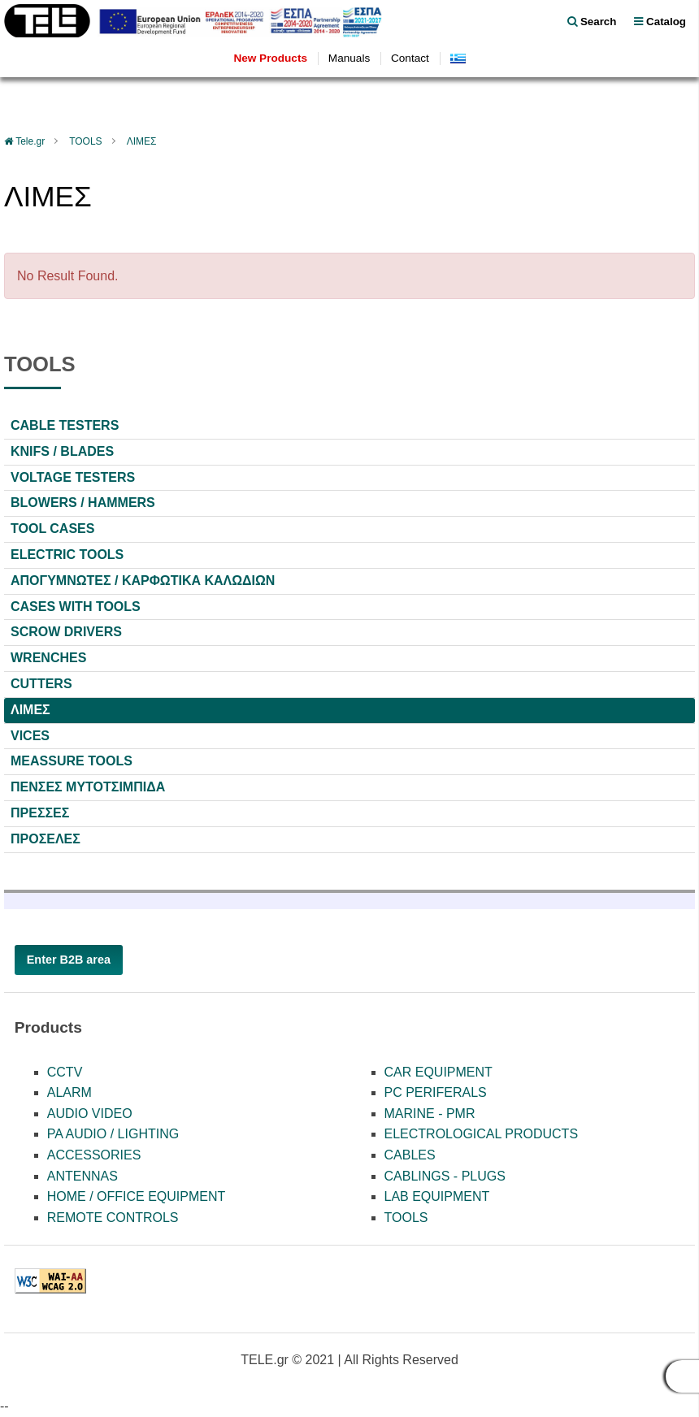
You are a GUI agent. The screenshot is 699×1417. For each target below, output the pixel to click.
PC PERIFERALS (435, 1092)
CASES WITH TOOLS (76, 606)
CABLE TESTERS (65, 425)
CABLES (410, 1155)
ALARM (69, 1092)
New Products (270, 58)
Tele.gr (30, 141)
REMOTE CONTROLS (113, 1217)
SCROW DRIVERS (66, 632)
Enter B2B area (69, 959)
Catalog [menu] (660, 21)
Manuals (349, 58)
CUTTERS (41, 684)
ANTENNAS (82, 1176)
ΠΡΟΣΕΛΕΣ (45, 839)
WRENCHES (48, 658)
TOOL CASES (52, 528)
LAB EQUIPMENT (437, 1196)
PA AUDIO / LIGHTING (113, 1134)
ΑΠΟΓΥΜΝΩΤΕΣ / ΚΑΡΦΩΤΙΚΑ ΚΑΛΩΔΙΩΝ (143, 580)
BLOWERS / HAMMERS (83, 502)
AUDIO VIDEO (89, 1113)
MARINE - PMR (429, 1113)
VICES (30, 736)
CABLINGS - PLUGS (445, 1176)
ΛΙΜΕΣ (142, 141)
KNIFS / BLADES (62, 451)
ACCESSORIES (94, 1155)
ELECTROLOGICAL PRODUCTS (481, 1134)
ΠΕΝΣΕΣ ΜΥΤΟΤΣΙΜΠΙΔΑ (88, 787)
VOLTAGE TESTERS (73, 477)
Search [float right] (591, 21)
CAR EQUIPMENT (438, 1072)
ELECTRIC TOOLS (67, 554)
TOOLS (85, 141)
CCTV (65, 1072)
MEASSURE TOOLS (71, 761)
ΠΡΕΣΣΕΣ (40, 813)
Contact (410, 58)
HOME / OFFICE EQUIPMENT (136, 1196)
